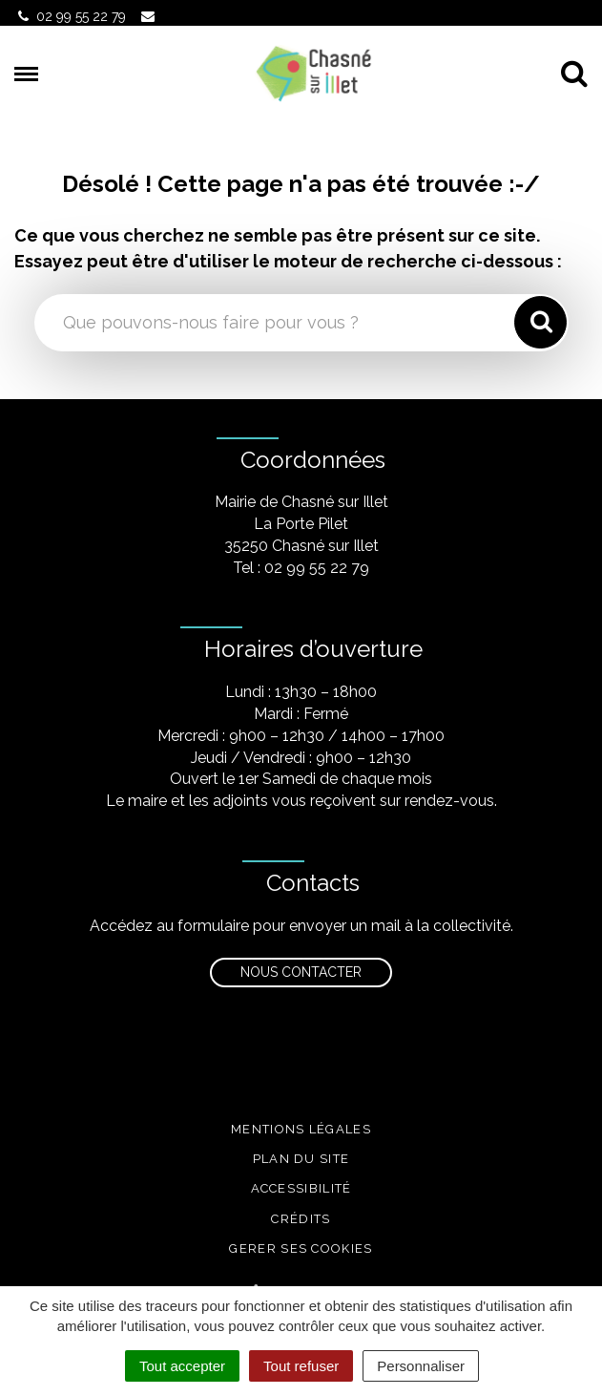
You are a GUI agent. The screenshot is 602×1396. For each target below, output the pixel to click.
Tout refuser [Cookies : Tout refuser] (301, 1366)
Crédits (300, 1219)
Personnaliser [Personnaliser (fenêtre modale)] (421, 1366)
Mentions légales (301, 1129)
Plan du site (301, 1159)
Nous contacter (301, 972)
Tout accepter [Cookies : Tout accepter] (182, 1366)
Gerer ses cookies (300, 1248)
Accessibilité (301, 1188)
